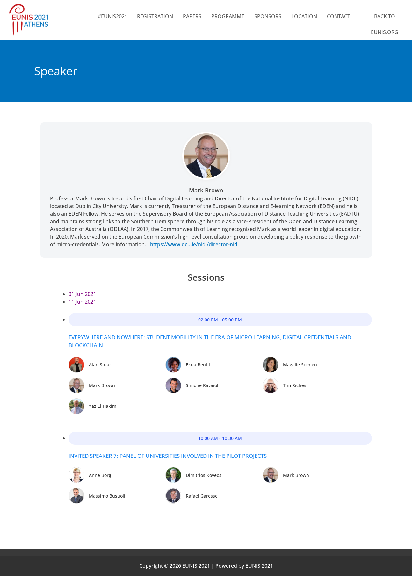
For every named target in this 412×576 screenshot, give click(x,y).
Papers (192, 16)
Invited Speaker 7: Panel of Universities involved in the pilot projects (168, 455)
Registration (155, 16)
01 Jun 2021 (82, 294)
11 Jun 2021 (82, 301)
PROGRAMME (227, 16)
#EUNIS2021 (112, 16)
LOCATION (304, 16)
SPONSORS (267, 16)
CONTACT (338, 16)
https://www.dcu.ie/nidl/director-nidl (194, 244)
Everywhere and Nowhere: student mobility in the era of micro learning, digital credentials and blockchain (210, 341)
